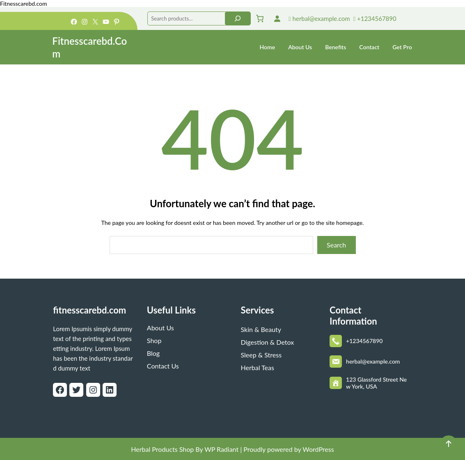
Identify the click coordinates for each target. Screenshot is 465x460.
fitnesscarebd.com (89, 310)
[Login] (277, 18)
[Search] (237, 18)
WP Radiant (220, 449)
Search (336, 245)
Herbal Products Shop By (167, 449)
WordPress (318, 449)
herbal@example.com (319, 18)
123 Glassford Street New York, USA (376, 383)
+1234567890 (374, 18)
